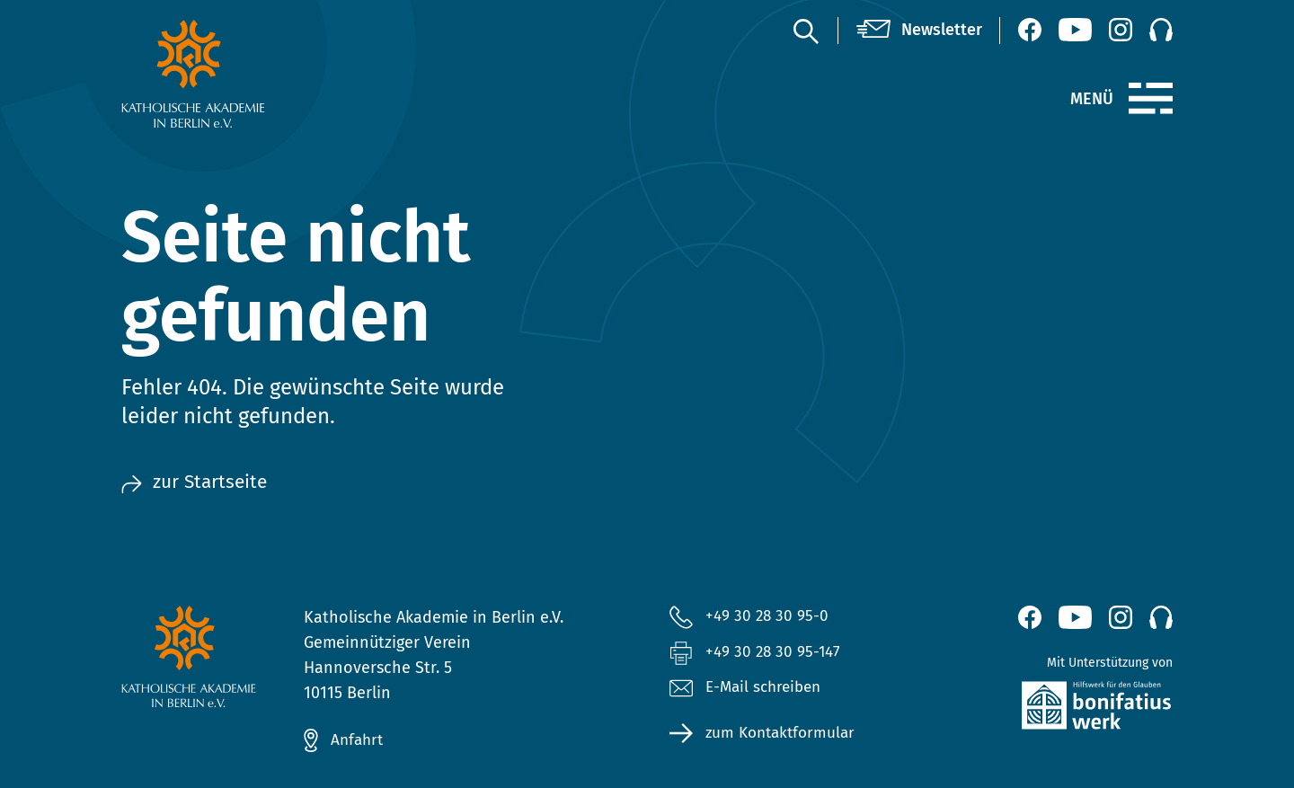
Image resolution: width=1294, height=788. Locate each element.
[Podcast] (1161, 29)
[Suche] (805, 30)
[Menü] (1151, 99)
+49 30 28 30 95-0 (768, 616)
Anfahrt (358, 740)
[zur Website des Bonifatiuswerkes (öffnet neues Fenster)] (1058, 709)
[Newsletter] (919, 30)
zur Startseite (196, 483)
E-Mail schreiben (749, 691)
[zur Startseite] (235, 74)
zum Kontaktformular (784, 736)
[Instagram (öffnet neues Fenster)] (1120, 29)
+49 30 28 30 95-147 (775, 653)
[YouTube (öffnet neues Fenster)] (1075, 29)
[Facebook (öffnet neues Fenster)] (1029, 29)
